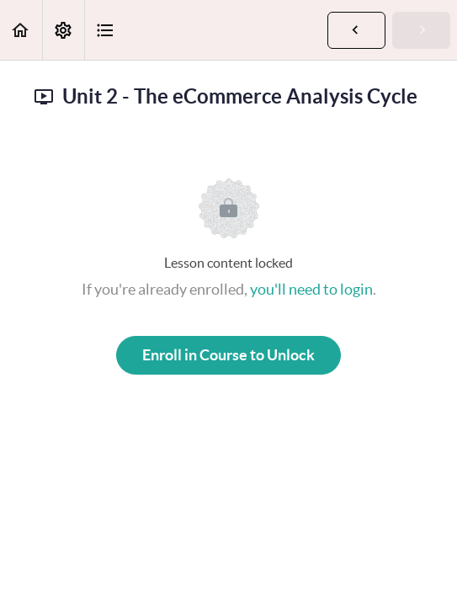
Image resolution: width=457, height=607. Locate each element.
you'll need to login (311, 289)
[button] (21, 30)
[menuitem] (63, 30)
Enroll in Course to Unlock (228, 355)
